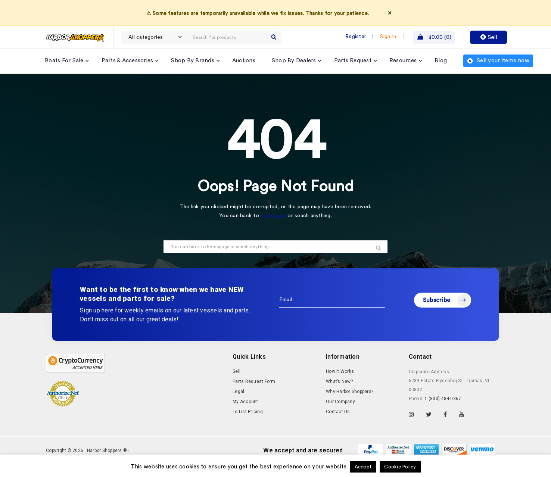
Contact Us (338, 411)
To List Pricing (248, 411)
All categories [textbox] (145, 37)
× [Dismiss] (390, 12)
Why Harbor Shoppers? (349, 391)
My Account (245, 401)
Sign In (388, 36)
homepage (273, 215)
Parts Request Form (254, 381)
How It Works (340, 371)
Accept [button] (363, 466)
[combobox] (153, 37)
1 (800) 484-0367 (442, 398)
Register (355, 36)
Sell (488, 37)
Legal (238, 391)
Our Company (340, 401)
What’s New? (339, 381)
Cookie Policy (400, 466)
